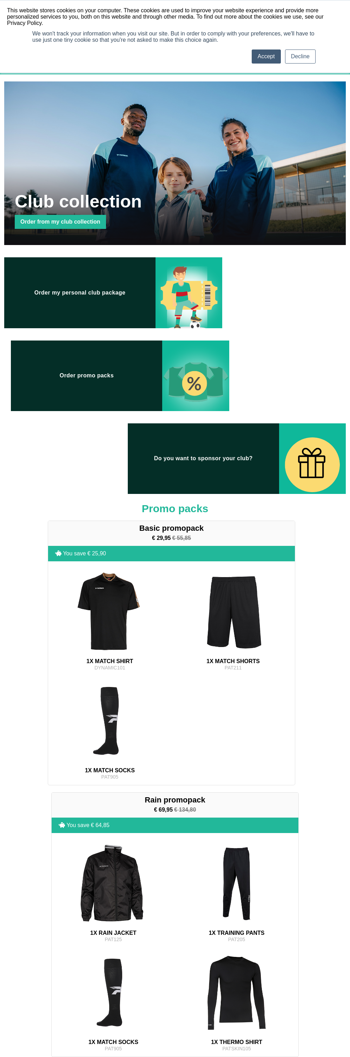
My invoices (152, 969)
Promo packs (270, 913)
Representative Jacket (87, 964)
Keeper (18, 975)
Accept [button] (266, 56)
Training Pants (24, 992)
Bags (71, 986)
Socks (16, 969)
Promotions (186, 913)
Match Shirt (21, 958)
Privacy (224, 969)
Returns (224, 964)
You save (38, 419)
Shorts (17, 964)
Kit (68, 1003)
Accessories (77, 992)
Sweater (18, 998)
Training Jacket (25, 986)
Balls (15, 981)
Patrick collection (137, 913)
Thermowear (22, 1003)
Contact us (227, 975)
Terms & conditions (234, 958)
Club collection (82, 913)
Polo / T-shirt (78, 958)
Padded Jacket (80, 981)
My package (227, 913)
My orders (150, 958)
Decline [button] (300, 56)
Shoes (72, 998)
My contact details (158, 964)
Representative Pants (86, 969)
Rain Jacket (77, 975)
